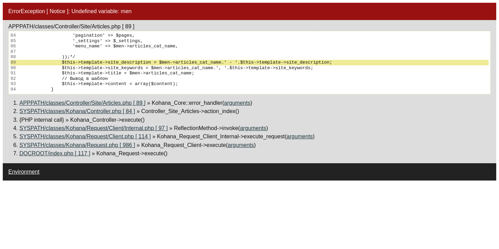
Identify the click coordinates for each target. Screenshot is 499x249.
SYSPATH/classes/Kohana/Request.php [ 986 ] (77, 145)
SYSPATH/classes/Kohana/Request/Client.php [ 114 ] (85, 136)
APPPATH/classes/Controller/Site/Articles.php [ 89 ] (82, 103)
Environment (24, 172)
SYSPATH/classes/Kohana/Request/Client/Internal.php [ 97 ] (93, 128)
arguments (237, 103)
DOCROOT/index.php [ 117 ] (54, 153)
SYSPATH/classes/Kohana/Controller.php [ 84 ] (77, 111)
